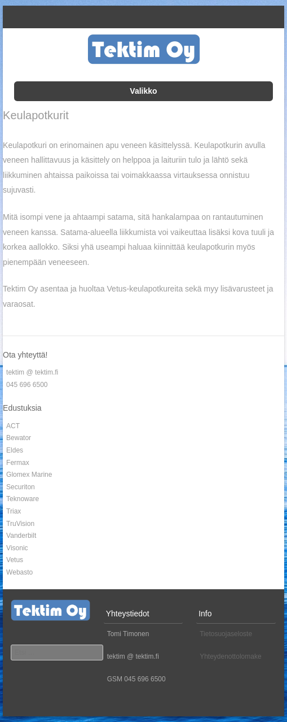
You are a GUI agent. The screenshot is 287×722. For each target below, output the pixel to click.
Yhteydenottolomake (230, 656)
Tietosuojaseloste (226, 634)
